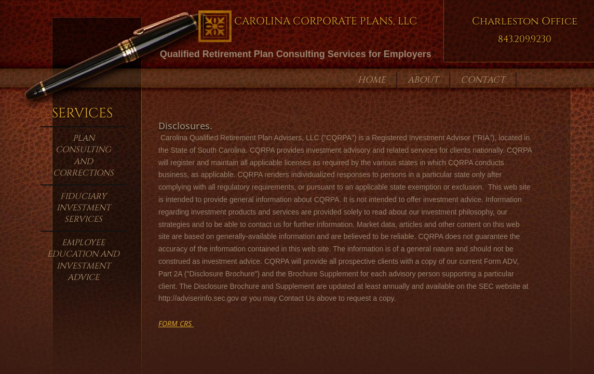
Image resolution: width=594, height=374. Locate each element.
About (423, 80)
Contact (483, 80)
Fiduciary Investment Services (84, 208)
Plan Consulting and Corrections (83, 155)
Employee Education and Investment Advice (83, 260)
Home (372, 80)
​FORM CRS (176, 323)
